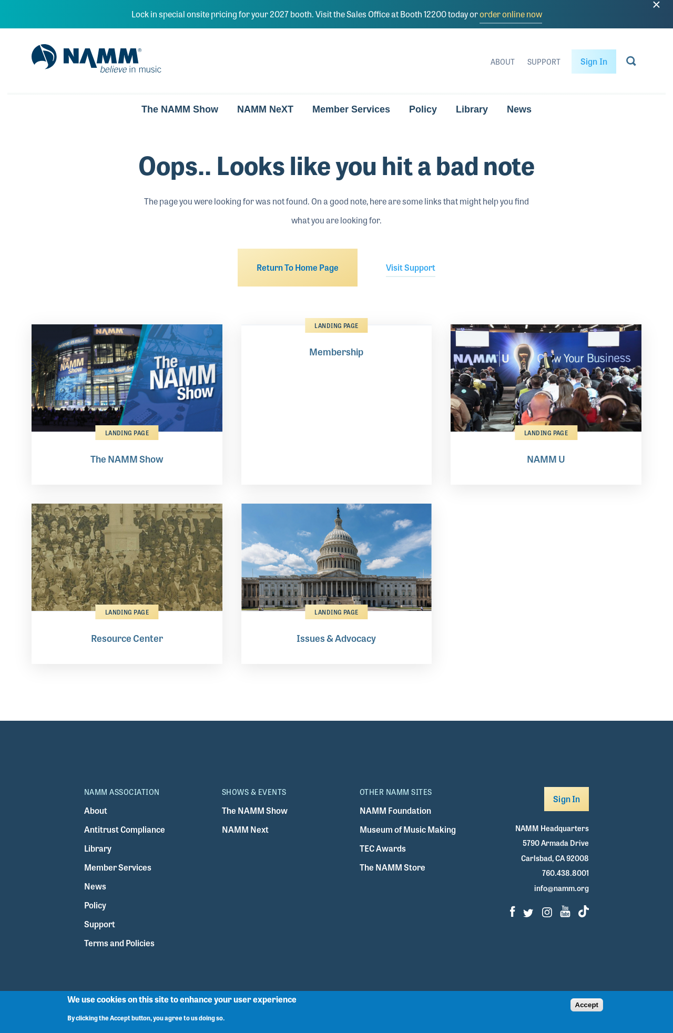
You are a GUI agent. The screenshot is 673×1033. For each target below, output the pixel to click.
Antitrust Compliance (124, 829)
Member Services (351, 109)
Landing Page (127, 432)
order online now (511, 14)
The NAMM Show (179, 109)
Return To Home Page (298, 267)
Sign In (593, 61)
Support (543, 61)
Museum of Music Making (408, 829)
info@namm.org (561, 888)
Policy (423, 109)
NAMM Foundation (395, 810)
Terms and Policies (119, 943)
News (519, 109)
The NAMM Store (392, 867)
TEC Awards (383, 848)
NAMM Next (245, 829)
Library (472, 109)
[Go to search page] (631, 63)
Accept (586, 1008)
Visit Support (410, 267)
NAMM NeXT (265, 109)
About (503, 61)
